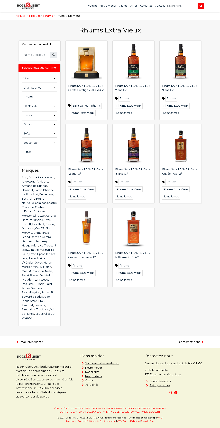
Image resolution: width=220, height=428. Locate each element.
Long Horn (29, 258)
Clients (123, 5)
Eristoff (26, 224)
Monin (47, 266)
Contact (160, 5)
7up (24, 177)
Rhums (48, 15)
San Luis (36, 288)
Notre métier (108, 5)
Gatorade (28, 228)
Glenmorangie (40, 232)
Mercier (27, 266)
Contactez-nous (191, 342)
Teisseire (39, 305)
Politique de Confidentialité (101, 421)
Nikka (48, 271)
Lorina (41, 258)
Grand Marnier (31, 237)
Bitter (27, 151)
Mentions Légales (75, 421)
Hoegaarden (30, 245)
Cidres (28, 124)
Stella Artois (29, 301)
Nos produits (93, 376)
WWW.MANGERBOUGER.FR (147, 411)
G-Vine (50, 224)
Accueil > (22, 15)
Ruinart (40, 283)
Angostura (29, 181)
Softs (27, 133)
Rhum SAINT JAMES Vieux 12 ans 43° (85, 171)
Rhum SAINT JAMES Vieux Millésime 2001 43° (132, 255)
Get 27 (39, 228)
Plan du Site (147, 421)
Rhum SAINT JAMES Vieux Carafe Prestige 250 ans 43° (86, 88)
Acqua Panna (37, 177)
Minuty (37, 266)
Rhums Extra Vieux (81, 112)
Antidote (42, 181)
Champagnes (32, 87)
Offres (133, 5)
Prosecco (43, 279)
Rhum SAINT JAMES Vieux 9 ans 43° (179, 88)
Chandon (28, 207)
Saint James (80, 105)
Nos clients (92, 372)
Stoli (41, 301)
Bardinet (27, 190)
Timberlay (28, 309)
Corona (51, 215)
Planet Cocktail (40, 275)
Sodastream (31, 142)
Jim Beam (35, 249)
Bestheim (28, 198)
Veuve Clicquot (45, 313)
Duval (46, 220)
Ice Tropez (46, 245)
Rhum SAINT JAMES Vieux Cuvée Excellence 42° (85, 255)
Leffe (32, 254)
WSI (160, 417)
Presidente (29, 279)
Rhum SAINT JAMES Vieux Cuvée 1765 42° (179, 171)
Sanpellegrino (31, 292)
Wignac (27, 318)
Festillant (38, 224)
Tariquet (27, 305)
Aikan (50, 177)
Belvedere (46, 194)
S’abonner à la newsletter (102, 363)
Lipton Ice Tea (46, 254)
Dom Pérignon (31, 220)
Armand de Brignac (34, 185)
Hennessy (41, 241)
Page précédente (30, 342)
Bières (28, 115)
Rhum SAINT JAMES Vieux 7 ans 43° (132, 88)
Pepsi (25, 275)
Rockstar (27, 283)
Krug (46, 249)
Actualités (146, 5)
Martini (48, 262)
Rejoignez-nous (160, 385)
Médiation (134, 421)
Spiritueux (30, 106)
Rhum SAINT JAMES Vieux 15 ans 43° (132, 171)
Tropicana (42, 309)
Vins (26, 78)
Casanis (51, 202)
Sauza (45, 292)
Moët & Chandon (33, 271)
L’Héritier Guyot (32, 262)
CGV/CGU (122, 421)
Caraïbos (40, 202)
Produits (92, 5)
